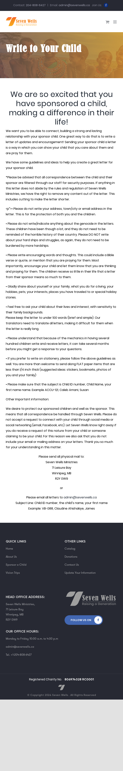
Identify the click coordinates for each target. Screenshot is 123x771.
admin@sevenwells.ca (74, 5)
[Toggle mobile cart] (107, 22)
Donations (71, 557)
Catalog (70, 549)
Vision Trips (13, 573)
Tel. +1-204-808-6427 (19, 655)
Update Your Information (80, 573)
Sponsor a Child (16, 565)
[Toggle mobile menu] (115, 22)
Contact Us (72, 565)
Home (9, 549)
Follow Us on (81, 620)
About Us (11, 557)
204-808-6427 (36, 5)
